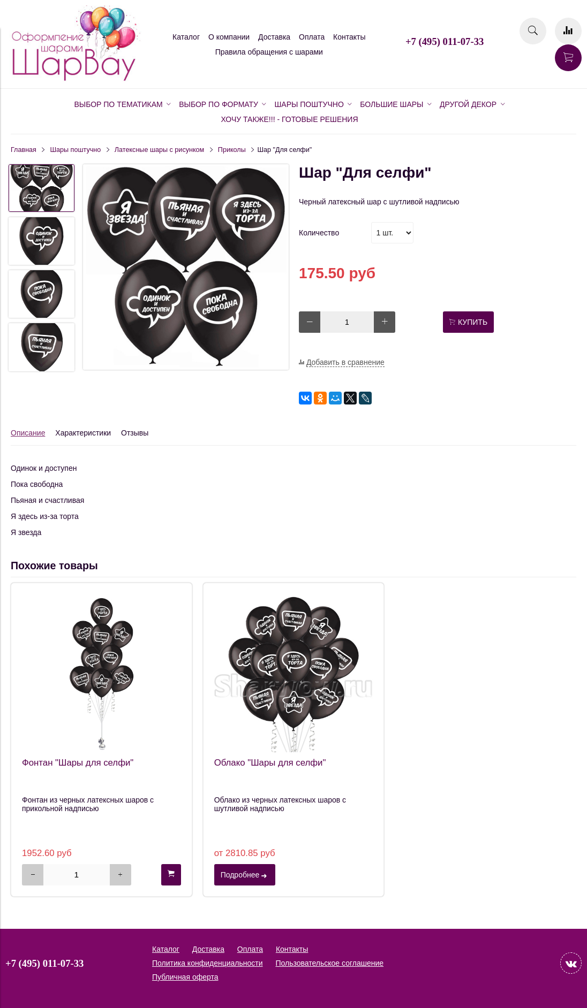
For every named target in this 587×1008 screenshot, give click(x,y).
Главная (23, 150)
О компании (229, 37)
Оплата (312, 37)
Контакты (349, 37)
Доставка (274, 37)
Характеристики (83, 433)
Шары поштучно (75, 150)
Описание (28, 433)
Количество (319, 232)
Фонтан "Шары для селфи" (77, 763)
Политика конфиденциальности (207, 963)
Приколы (232, 150)
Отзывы (134, 433)
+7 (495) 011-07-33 (444, 41)
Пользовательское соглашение (329, 963)
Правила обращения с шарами (269, 52)
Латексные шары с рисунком (159, 150)
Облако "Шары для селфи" (270, 763)
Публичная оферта (185, 977)
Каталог (186, 37)
